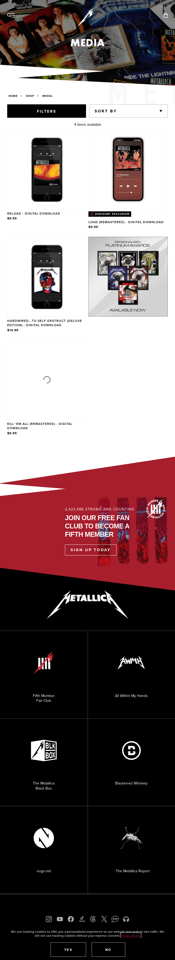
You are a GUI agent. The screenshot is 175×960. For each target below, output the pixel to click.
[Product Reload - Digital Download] (47, 179)
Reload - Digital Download (33, 213)
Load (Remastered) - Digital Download (126, 222)
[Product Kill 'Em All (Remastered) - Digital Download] (47, 388)
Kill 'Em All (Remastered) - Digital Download (39, 425)
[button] (68, 949)
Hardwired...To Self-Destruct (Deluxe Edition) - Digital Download (44, 322)
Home (13, 96)
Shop (30, 96)
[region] (87, 282)
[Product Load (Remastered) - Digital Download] (128, 179)
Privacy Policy (131, 935)
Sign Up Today (91, 550)
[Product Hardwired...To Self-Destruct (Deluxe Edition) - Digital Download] (47, 285)
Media (47, 96)
